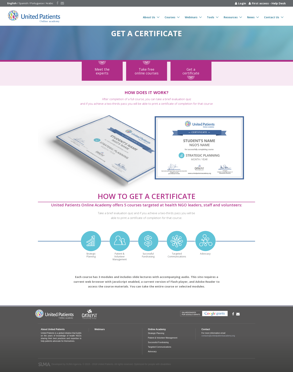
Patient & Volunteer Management (162, 338)
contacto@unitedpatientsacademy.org (218, 335)
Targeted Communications (159, 347)
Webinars (191, 17)
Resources (231, 17)
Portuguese (37, 3)
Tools (210, 17)
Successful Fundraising (158, 342)
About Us (149, 17)
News (251, 17)
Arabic (49, 3)
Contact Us (271, 17)
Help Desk (278, 3)
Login (242, 3)
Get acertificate (191, 71)
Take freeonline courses (147, 71)
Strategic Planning (156, 333)
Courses (170, 17)
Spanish (23, 3)
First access (260, 3)
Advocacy (152, 351)
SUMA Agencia (73, 364)
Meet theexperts (102, 71)
